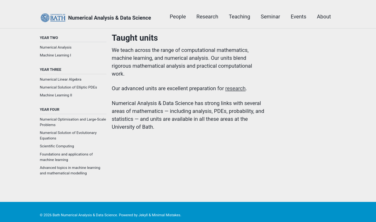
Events (298, 17)
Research (207, 17)
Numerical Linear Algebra (60, 79)
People (178, 17)
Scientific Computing (57, 146)
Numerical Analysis (55, 47)
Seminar (270, 17)
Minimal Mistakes (166, 215)
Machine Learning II (56, 95)
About (324, 17)
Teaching (239, 17)
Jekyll (143, 215)
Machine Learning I (55, 55)
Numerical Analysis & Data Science (109, 18)
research (235, 88)
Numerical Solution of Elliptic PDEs (68, 87)
